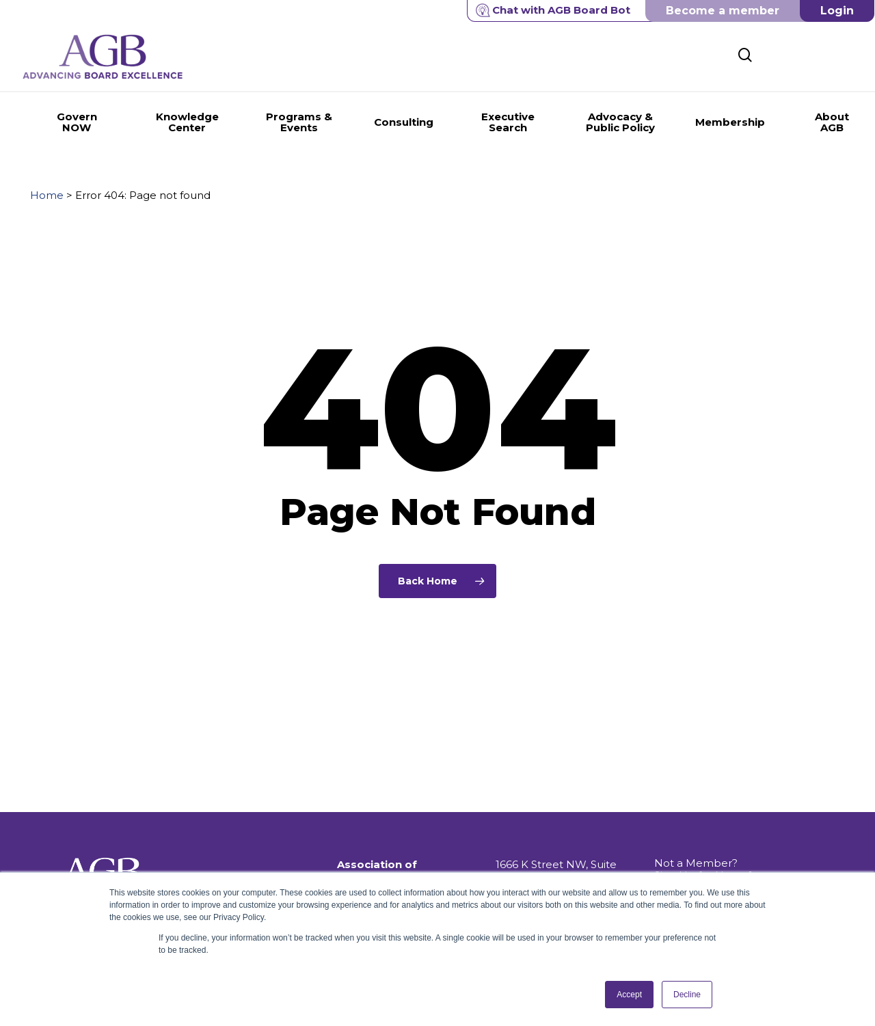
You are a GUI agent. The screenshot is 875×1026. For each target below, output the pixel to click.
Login (837, 10)
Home (47, 195)
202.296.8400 (530, 854)
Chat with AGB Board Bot (553, 10)
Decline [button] (687, 994)
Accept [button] (629, 994)
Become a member (722, 10)
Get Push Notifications (711, 845)
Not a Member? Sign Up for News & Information (704, 820)
